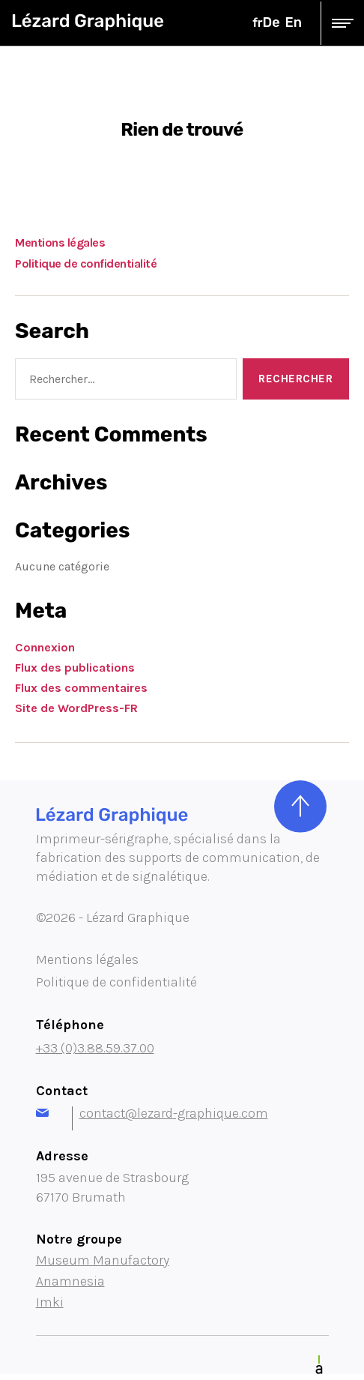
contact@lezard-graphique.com (152, 1113)
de (271, 22)
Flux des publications (75, 667)
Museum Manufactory (102, 1260)
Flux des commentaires (81, 688)
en (293, 22)
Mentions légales (60, 242)
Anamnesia (70, 1281)
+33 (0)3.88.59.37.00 (95, 1048)
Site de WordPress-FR (76, 708)
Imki (50, 1302)
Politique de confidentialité (86, 263)
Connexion (45, 647)
